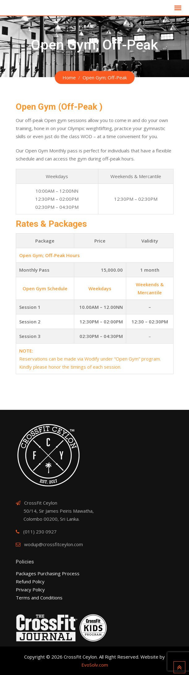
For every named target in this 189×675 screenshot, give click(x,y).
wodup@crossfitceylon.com (53, 544)
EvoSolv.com (94, 665)
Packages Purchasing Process (47, 573)
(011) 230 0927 (40, 531)
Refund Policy (30, 581)
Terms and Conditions (39, 597)
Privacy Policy (30, 589)
